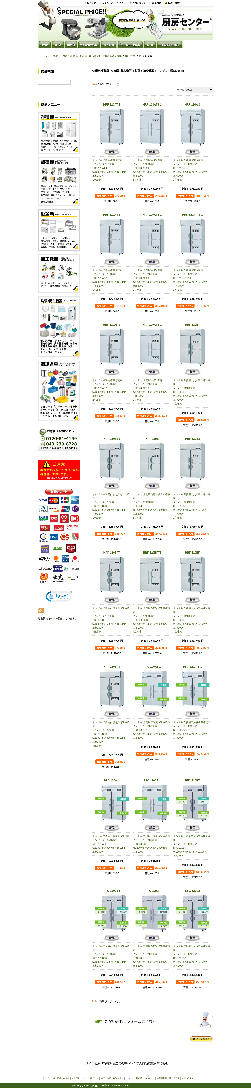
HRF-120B (152, 438)
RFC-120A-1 (112, 780)
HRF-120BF (192, 552)
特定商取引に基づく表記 (168, 1078)
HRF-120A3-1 (111, 214)
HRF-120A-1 (192, 104)
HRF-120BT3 (111, 438)
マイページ (149, 1078)
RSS (52, 622)
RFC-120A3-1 (152, 780)
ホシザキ (130, 55)
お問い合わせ (187, 1078)
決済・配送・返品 (115, 1078)
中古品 (66, 1078)
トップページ (48, 1078)
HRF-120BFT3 (152, 552)
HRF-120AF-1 (111, 324)
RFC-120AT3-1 (192, 666)
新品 (55, 55)
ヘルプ (129, 1078)
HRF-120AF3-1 (152, 324)
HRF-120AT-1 (111, 104)
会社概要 (138, 1078)
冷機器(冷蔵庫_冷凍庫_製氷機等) (81, 55)
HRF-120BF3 (111, 666)
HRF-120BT (192, 324)
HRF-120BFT (111, 552)
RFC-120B (152, 890)
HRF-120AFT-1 (152, 214)
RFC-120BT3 (111, 890)
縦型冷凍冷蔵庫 (112, 55)
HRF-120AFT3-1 (192, 214)
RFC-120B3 (192, 890)
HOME (45, 55)
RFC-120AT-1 (152, 666)
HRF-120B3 (192, 438)
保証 (103, 1078)
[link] (59, 601)
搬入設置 (94, 1078)
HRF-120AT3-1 (152, 104)
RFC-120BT (192, 780)
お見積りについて (80, 1078)
